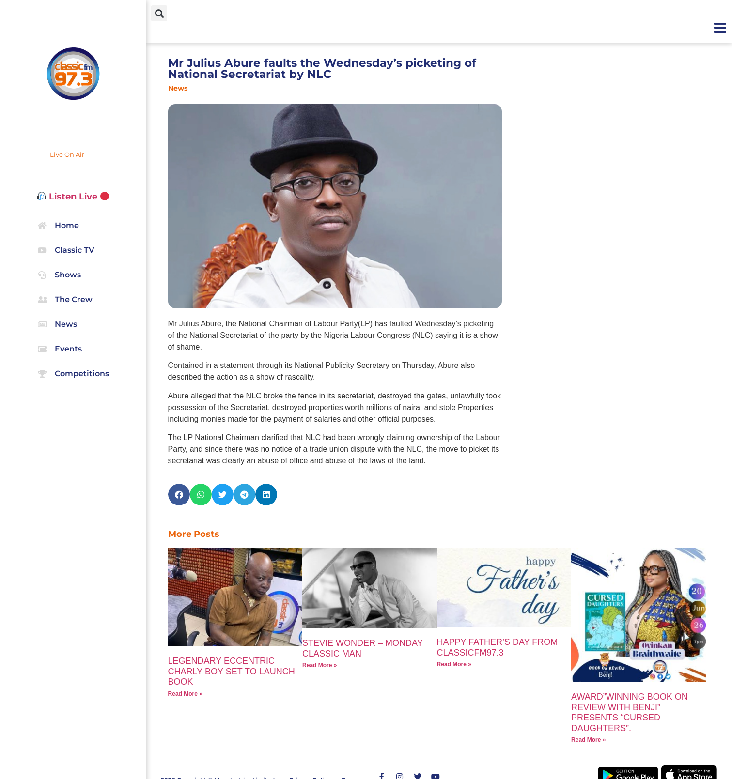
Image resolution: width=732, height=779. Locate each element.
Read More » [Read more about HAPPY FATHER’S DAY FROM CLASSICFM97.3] (454, 664)
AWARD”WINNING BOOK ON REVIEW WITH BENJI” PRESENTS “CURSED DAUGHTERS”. (629, 712)
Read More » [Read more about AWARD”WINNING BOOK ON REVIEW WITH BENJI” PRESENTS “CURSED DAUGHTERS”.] (588, 739)
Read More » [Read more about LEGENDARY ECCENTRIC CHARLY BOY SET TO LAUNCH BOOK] (185, 693)
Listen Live (73, 196)
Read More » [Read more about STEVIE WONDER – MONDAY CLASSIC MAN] (319, 665)
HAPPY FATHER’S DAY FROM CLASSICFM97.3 (497, 647)
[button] (159, 13)
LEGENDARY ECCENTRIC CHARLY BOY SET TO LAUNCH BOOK (231, 671)
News (177, 88)
